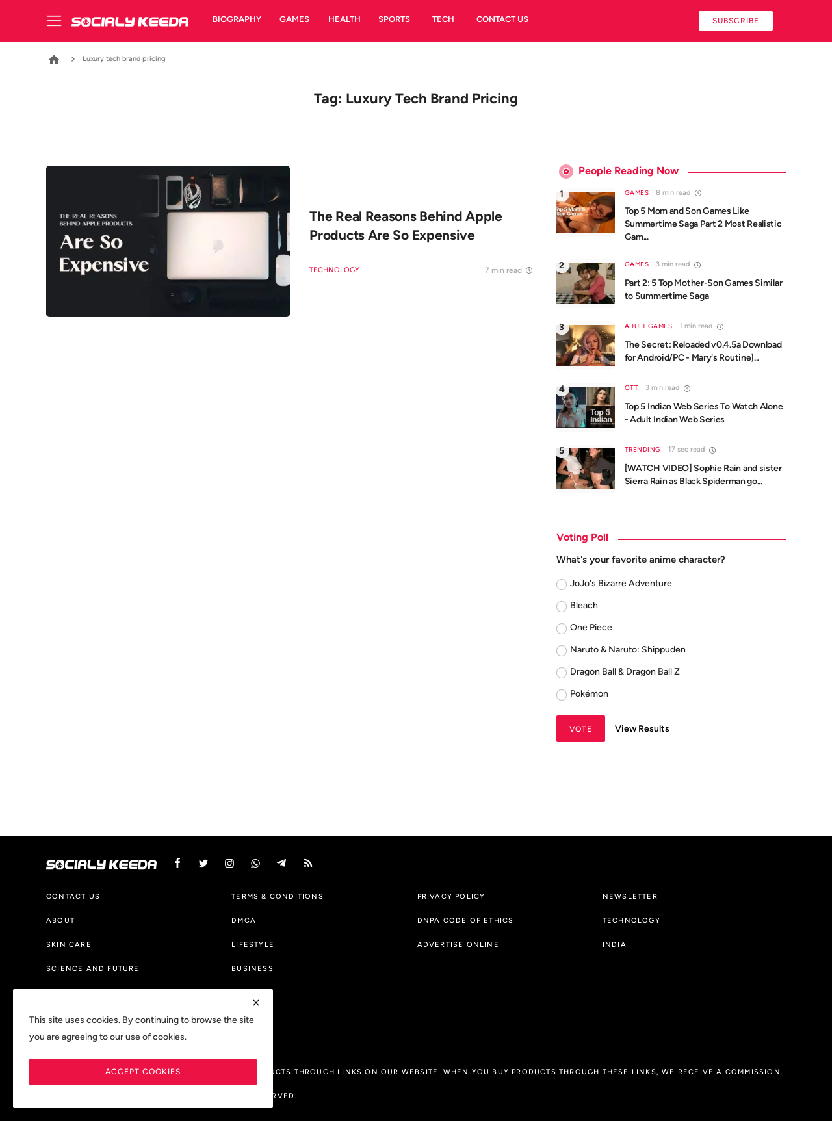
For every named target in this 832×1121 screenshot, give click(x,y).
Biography (237, 19)
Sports (394, 19)
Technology (334, 270)
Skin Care (69, 944)
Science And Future (93, 968)
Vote (580, 729)
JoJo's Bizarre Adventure (621, 583)
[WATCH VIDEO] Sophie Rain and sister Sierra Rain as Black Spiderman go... (703, 475)
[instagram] (229, 863)
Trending (643, 449)
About (60, 920)
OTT (632, 387)
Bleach (584, 605)
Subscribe (735, 20)
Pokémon (589, 693)
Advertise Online (458, 944)
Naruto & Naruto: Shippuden (628, 649)
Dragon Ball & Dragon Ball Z (625, 671)
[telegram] (281, 863)
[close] (256, 1003)
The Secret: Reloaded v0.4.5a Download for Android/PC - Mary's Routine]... (703, 351)
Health (344, 19)
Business (252, 968)
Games (294, 19)
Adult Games (649, 326)
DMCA (243, 920)
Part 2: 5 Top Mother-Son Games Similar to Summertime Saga (704, 289)
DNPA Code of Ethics (465, 920)
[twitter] (203, 863)
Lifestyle (252, 944)
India (615, 944)
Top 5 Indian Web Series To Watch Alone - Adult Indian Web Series (704, 413)
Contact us (502, 19)
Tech (443, 19)
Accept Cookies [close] (143, 1071)
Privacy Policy (451, 896)
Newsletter (630, 896)
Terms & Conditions (277, 896)
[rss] (308, 863)
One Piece (591, 627)
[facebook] (177, 863)
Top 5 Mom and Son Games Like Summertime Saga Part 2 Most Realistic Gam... (703, 223)
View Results (642, 728)
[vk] (255, 863)
